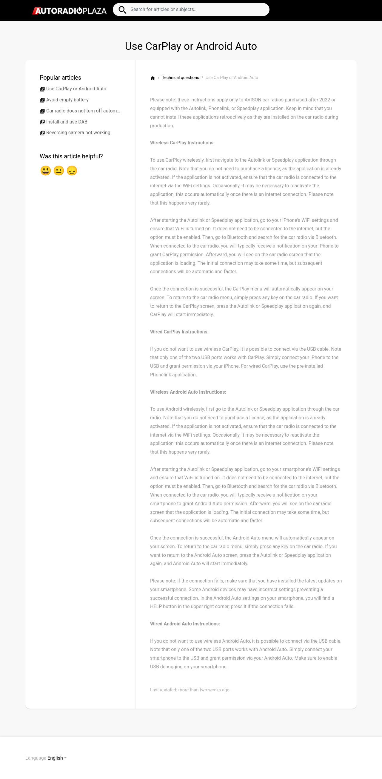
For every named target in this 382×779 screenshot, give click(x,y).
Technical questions (180, 77)
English (55, 758)
